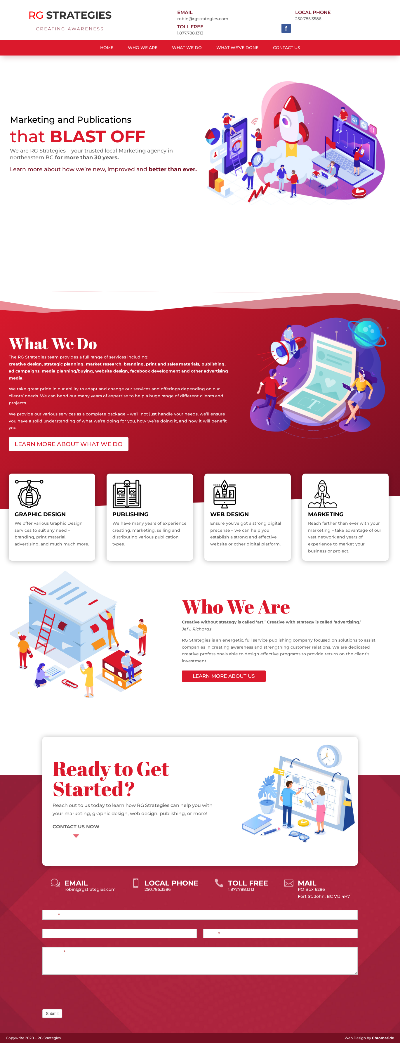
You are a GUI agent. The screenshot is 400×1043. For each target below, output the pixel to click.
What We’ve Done (237, 48)
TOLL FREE (190, 27)
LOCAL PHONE (313, 12)
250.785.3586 (308, 18)
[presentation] (86, 990)
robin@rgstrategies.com (202, 18)
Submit (52, 1013)
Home (106, 48)
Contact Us (286, 48)
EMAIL (185, 12)
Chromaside (383, 1038)
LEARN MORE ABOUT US (224, 676)
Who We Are (142, 48)
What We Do (187, 48)
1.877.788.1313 (190, 33)
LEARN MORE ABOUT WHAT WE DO (69, 444)
